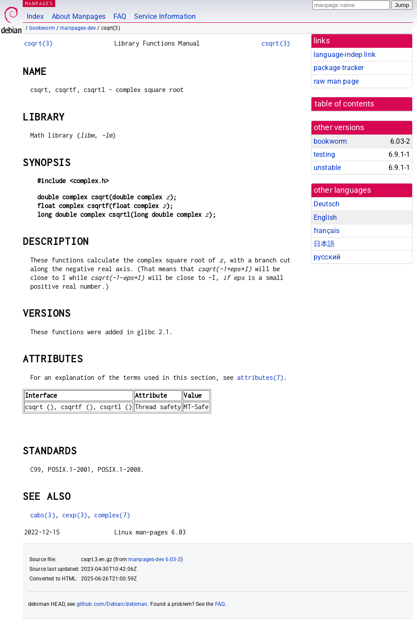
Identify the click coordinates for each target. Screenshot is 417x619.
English (325, 217)
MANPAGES (39, 3)
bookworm (42, 28)
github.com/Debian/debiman (112, 604)
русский (327, 257)
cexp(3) (74, 515)
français (326, 230)
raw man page (336, 81)
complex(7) (112, 515)
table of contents (345, 103)
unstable (327, 167)
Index (35, 16)
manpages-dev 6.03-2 (154, 559)
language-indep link (344, 54)
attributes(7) (260, 377)
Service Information (165, 16)
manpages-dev (78, 28)
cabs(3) (42, 515)
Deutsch (326, 204)
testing (324, 154)
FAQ (119, 16)
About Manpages (79, 16)
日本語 (324, 244)
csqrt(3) (38, 43)
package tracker (339, 68)
